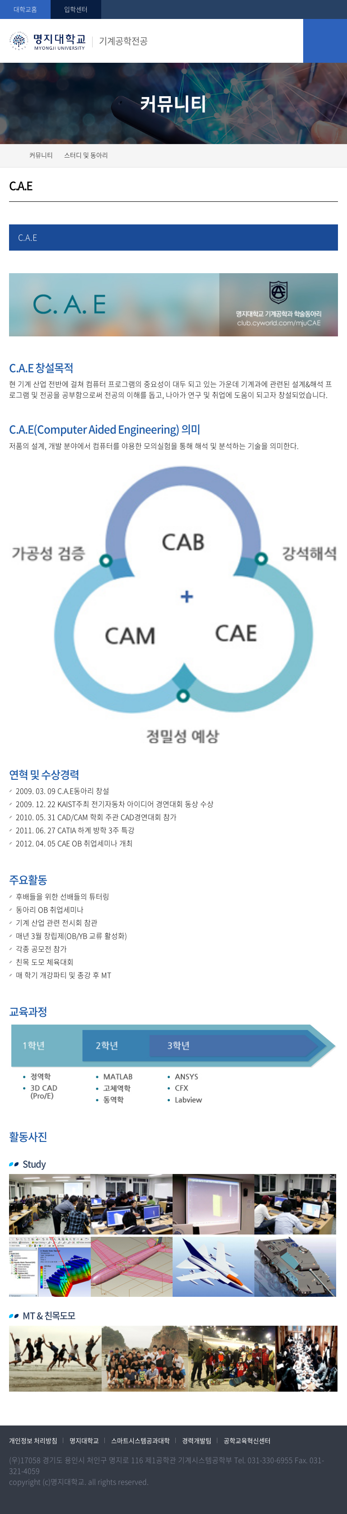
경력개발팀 (196, 1440)
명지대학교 (84, 1440)
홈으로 (14, 154)
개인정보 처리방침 (33, 1440)
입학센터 (76, 9)
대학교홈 (25, 9)
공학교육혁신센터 (247, 1440)
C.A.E (27, 237)
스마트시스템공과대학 (140, 1440)
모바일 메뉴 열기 (325, 41)
